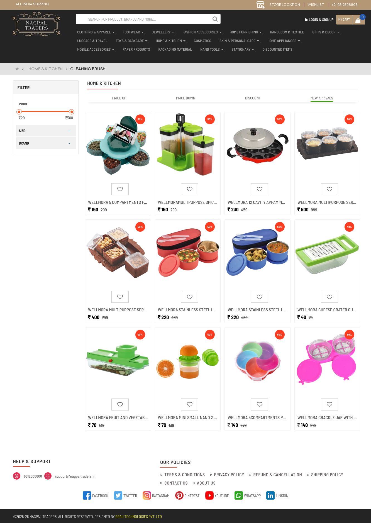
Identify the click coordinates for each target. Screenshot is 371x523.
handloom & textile (286, 30)
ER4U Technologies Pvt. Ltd (139, 515)
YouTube (217, 494)
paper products (135, 48)
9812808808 (33, 475)
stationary (242, 48)
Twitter (125, 494)
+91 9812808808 (344, 5)
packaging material (174, 48)
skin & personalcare (238, 39)
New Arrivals (322, 90)
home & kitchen (169, 39)
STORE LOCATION (278, 5)
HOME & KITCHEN (45, 61)
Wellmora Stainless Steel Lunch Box (195, 305)
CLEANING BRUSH (88, 61)
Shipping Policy (327, 473)
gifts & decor (324, 30)
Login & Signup (319, 19)
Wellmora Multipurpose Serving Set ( (125, 305)
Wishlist (315, 5)
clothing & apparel (94, 30)
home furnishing (245, 30)
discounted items (276, 48)
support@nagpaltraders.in (75, 475)
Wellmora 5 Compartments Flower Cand (128, 195)
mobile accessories (94, 48)
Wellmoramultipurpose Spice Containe (196, 195)
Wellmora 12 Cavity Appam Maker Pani (264, 195)
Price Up (119, 90)
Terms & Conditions (184, 473)
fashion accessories (200, 30)
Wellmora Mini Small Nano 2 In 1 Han (193, 415)
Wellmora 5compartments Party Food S (267, 415)
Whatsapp (248, 494)
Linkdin (277, 494)
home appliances (282, 39)
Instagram (156, 494)
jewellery (162, 30)
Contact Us (176, 482)
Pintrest (187, 494)
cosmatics (201, 39)
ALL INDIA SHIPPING (32, 4)
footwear (131, 30)
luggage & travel (91, 39)
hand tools (210, 48)
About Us (206, 482)
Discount (253, 90)
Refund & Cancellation (277, 473)
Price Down (185, 90)
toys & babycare (130, 39)
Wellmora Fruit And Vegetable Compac (127, 415)
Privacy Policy (229, 473)
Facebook (95, 494)
